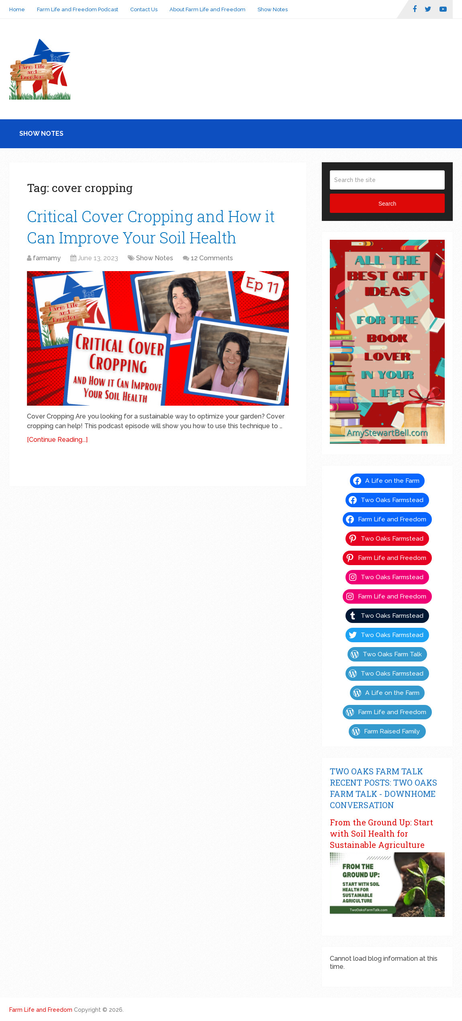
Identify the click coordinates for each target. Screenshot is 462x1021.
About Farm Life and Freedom (207, 9)
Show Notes (273, 9)
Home (17, 9)
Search (387, 203)
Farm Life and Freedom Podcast (77, 9)
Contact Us (143, 9)
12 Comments (212, 258)
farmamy (47, 258)
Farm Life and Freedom (40, 1010)
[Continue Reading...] (57, 439)
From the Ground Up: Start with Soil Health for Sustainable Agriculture (381, 833)
